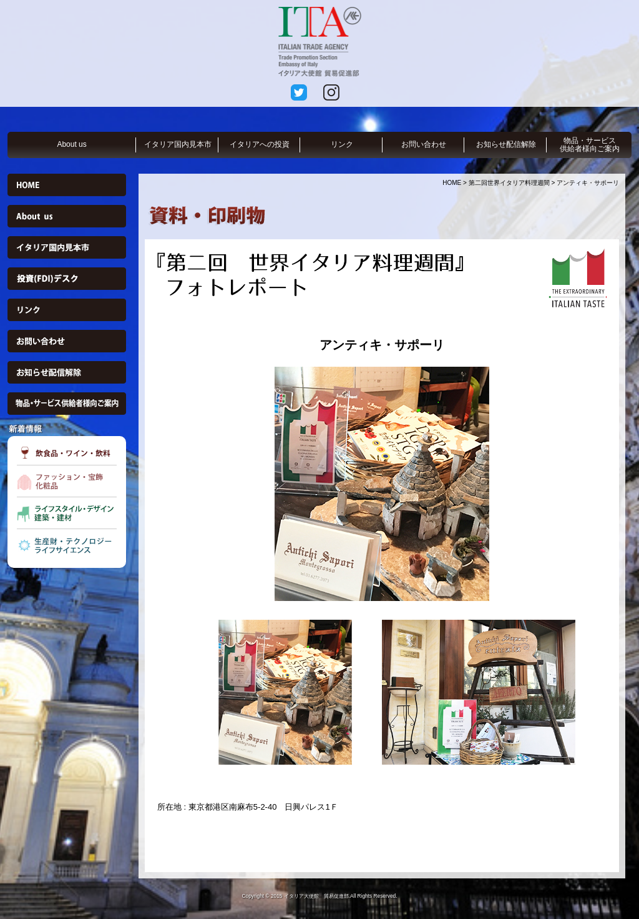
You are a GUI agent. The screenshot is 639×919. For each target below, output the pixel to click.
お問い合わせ (423, 144)
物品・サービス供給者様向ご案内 (590, 144)
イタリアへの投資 (260, 144)
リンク (342, 144)
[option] (382, 484)
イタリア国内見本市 (178, 144)
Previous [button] (148, 483)
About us (71, 144)
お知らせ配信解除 (506, 144)
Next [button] (616, 483)
